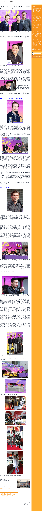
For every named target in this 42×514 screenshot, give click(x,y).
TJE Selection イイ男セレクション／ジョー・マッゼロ (9, 494)
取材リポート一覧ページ (36, 56)
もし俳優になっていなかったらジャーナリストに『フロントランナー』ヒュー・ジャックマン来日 (36, 31)
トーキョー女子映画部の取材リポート (21, 2)
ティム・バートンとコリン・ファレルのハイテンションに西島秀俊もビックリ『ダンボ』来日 (36, 11)
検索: (32, 52)
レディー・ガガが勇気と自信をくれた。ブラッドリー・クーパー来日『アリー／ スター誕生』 (36, 33)
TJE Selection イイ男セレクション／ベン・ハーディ (8, 493)
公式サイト (1, 481)
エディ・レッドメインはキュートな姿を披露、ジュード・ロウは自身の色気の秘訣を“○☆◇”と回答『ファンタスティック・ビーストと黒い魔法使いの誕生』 (36, 45)
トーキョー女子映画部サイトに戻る (6, 499)
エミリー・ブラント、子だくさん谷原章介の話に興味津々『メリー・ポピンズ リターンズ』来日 (36, 28)
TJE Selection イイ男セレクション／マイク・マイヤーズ (9, 496)
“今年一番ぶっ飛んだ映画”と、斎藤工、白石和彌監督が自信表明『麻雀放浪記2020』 (36, 8)
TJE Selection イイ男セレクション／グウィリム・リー (9, 492)
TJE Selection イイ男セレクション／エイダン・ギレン (9, 495)
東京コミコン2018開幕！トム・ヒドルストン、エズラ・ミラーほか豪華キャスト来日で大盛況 (36, 42)
